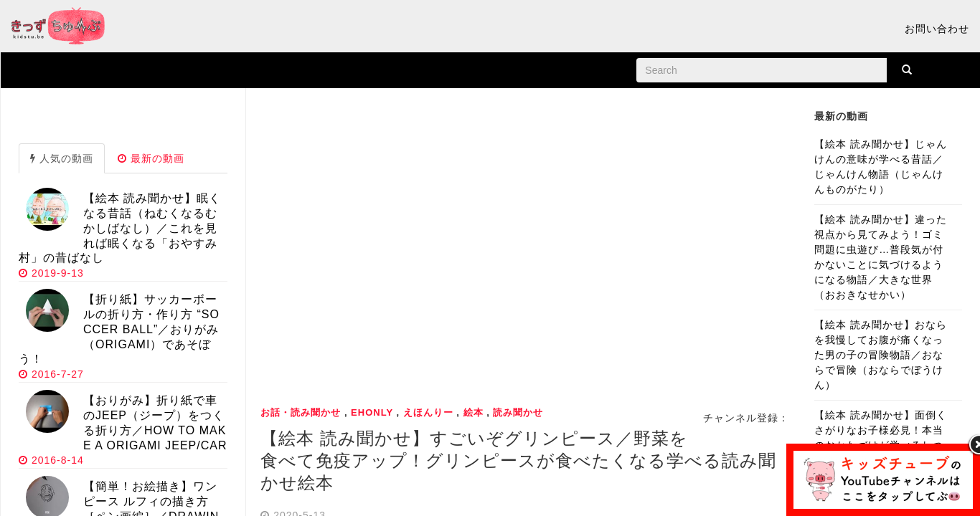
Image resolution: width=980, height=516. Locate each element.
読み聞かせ (518, 412)
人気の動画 (61, 158)
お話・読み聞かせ (300, 412)
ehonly (372, 412)
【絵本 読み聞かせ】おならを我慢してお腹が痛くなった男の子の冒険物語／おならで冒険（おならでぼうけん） (880, 355)
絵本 (473, 412)
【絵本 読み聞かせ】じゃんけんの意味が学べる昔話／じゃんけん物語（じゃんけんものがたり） (880, 166)
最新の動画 (151, 158)
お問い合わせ (937, 28)
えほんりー (428, 412)
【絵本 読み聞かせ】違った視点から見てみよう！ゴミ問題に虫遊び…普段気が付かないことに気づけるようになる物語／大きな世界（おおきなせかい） (880, 257)
